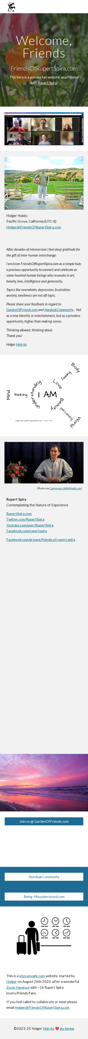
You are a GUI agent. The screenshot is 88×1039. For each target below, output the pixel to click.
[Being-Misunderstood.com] (44, 896)
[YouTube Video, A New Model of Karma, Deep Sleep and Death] (44, 577)
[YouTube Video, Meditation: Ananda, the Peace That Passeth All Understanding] (44, 631)
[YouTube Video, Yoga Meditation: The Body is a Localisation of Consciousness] (44, 676)
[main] (44, 60)
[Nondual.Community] (44, 876)
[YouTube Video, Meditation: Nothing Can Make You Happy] (44, 722)
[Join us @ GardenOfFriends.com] (44, 821)
